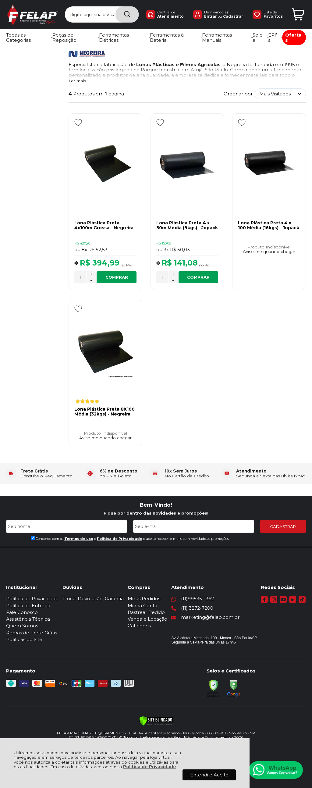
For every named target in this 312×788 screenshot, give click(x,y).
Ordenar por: (239, 94)
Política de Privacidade (149, 766)
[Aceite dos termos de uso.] (33, 538)
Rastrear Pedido (146, 612)
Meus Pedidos (144, 598)
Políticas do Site (24, 639)
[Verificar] (155, 721)
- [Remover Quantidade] (91, 280)
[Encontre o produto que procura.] (121, 14)
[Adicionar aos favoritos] (78, 122)
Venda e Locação (147, 619)
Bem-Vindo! (156, 505)
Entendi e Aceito (209, 775)
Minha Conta (142, 605)
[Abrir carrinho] (298, 14)
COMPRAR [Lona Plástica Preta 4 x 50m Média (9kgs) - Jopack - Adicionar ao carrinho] (198, 277)
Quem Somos (22, 626)
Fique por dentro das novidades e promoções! (156, 513)
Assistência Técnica (28, 619)
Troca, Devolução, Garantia (93, 598)
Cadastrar (231, 16)
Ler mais (77, 81)
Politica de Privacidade (119, 539)
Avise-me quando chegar (269, 251)
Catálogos (139, 626)
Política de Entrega (28, 605)
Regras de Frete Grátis (31, 633)
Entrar (207, 16)
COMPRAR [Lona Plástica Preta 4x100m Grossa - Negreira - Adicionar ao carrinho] (116, 277)
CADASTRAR (283, 526)
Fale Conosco (22, 612)
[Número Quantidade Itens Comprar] (80, 277)
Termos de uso (78, 539)
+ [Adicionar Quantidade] (91, 274)
